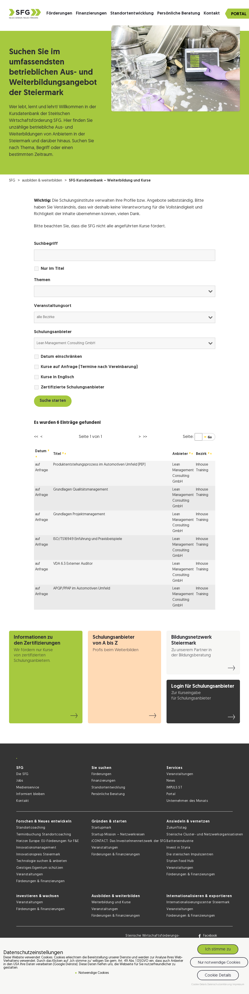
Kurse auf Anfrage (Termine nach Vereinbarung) (89, 367)
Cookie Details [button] (218, 975)
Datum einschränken (61, 357)
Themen (42, 280)
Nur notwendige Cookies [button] (219, 963)
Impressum (238, 984)
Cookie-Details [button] (199, 984)
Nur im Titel (52, 269)
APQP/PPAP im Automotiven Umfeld (81, 588)
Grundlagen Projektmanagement (79, 514)
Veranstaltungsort (52, 306)
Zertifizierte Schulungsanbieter (72, 387)
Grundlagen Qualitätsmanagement (80, 489)
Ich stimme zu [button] (218, 949)
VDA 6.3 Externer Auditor (73, 564)
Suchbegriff (46, 244)
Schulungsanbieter (53, 332)
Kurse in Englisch (57, 377)
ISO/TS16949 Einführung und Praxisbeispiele (87, 539)
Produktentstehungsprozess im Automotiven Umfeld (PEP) (99, 464)
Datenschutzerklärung (219, 984)
